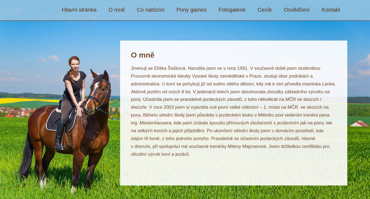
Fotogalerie (232, 10)
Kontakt (331, 10)
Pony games (192, 10)
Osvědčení (297, 10)
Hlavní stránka (79, 10)
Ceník (265, 10)
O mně (116, 10)
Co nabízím (150, 10)
